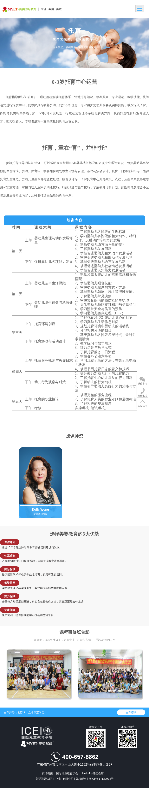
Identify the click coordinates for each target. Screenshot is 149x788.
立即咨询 (131, 712)
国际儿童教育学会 (68, 773)
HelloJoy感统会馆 (94, 773)
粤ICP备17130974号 (101, 778)
